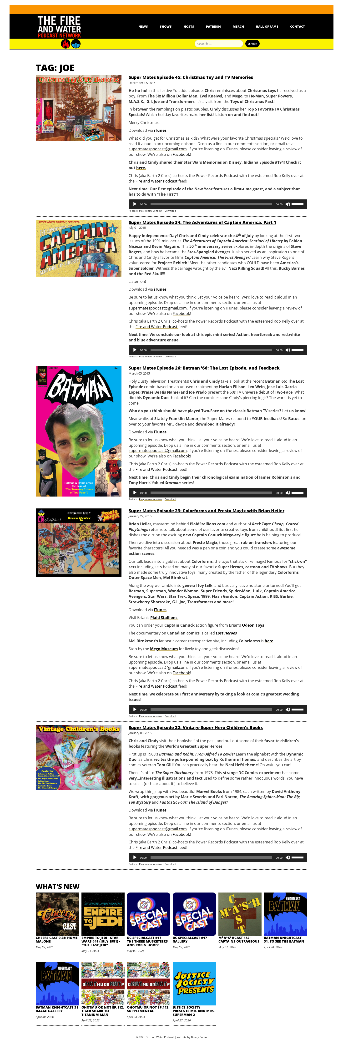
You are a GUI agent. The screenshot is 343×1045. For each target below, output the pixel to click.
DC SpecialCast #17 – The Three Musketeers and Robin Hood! (147, 941)
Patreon (213, 26)
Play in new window (150, 210)
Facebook (181, 154)
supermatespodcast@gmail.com (158, 149)
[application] (218, 204)
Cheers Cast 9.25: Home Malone (57, 939)
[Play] (134, 204)
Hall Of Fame (267, 26)
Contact (297, 26)
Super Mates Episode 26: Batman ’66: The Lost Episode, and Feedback (204, 368)
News (143, 26)
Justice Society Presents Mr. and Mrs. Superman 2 (194, 1011)
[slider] (211, 204)
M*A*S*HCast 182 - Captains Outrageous (238, 939)
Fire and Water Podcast (157, 181)
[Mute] (287, 204)
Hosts (189, 26)
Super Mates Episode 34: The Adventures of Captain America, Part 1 (202, 222)
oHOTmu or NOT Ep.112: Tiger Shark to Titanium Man (102, 1011)
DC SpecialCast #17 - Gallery (191, 939)
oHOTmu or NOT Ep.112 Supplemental (147, 1009)
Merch (238, 26)
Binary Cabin (199, 1037)
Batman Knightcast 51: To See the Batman (284, 939)
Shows (166, 26)
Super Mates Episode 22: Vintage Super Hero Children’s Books (196, 727)
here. (141, 167)
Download (170, 210)
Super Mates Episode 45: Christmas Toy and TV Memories (191, 77)
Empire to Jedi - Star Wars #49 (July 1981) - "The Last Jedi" (100, 941)
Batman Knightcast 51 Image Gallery (57, 1009)
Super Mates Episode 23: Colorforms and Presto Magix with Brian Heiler (206, 510)
